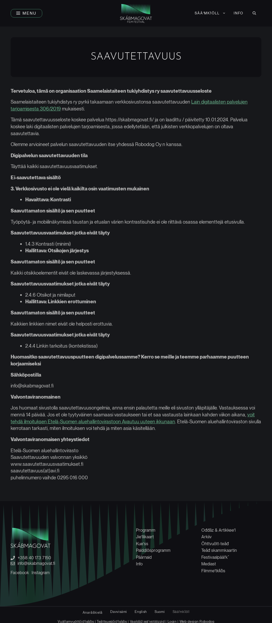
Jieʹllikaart (145, 536)
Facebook (20, 572)
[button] (26, 13)
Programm (145, 530)
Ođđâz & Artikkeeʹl (218, 530)
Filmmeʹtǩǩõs (213, 570)
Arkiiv (206, 536)
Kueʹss (142, 543)
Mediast (208, 563)
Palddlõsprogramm (153, 550)
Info (238, 13)
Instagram (41, 572)
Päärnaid (144, 557)
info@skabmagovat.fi (36, 563)
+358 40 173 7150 (34, 558)
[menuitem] (210, 13)
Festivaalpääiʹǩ (214, 557)
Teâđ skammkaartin (219, 550)
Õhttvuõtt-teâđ (215, 543)
